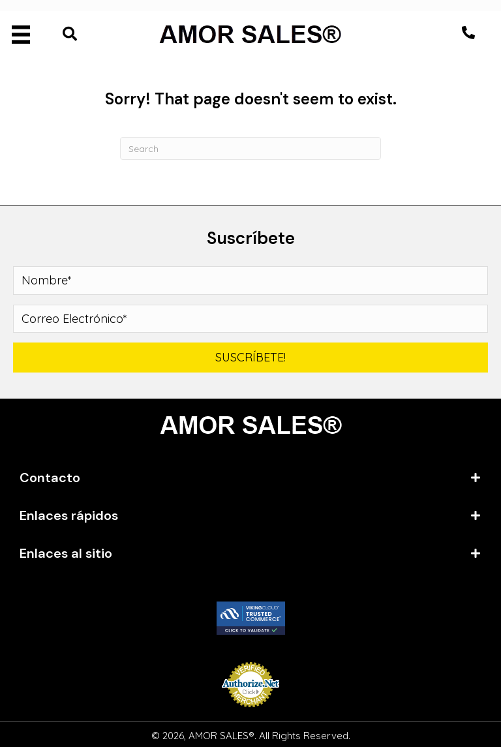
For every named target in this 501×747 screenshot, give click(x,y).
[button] (468, 32)
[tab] (250, 477)
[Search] (250, 148)
